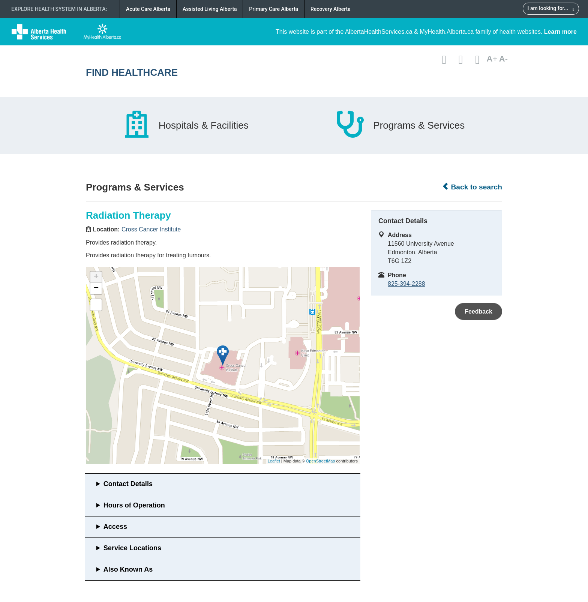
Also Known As (128, 569)
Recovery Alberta (330, 9)
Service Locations (132, 548)
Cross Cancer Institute (151, 229)
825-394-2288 (406, 284)
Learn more (560, 32)
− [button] (96, 288)
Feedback (478, 311)
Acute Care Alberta (148, 9)
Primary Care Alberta (273, 9)
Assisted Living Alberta (210, 9)
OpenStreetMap (320, 461)
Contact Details (128, 484)
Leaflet (274, 461)
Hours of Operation (134, 505)
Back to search (472, 187)
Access (115, 526)
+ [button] (96, 277)
